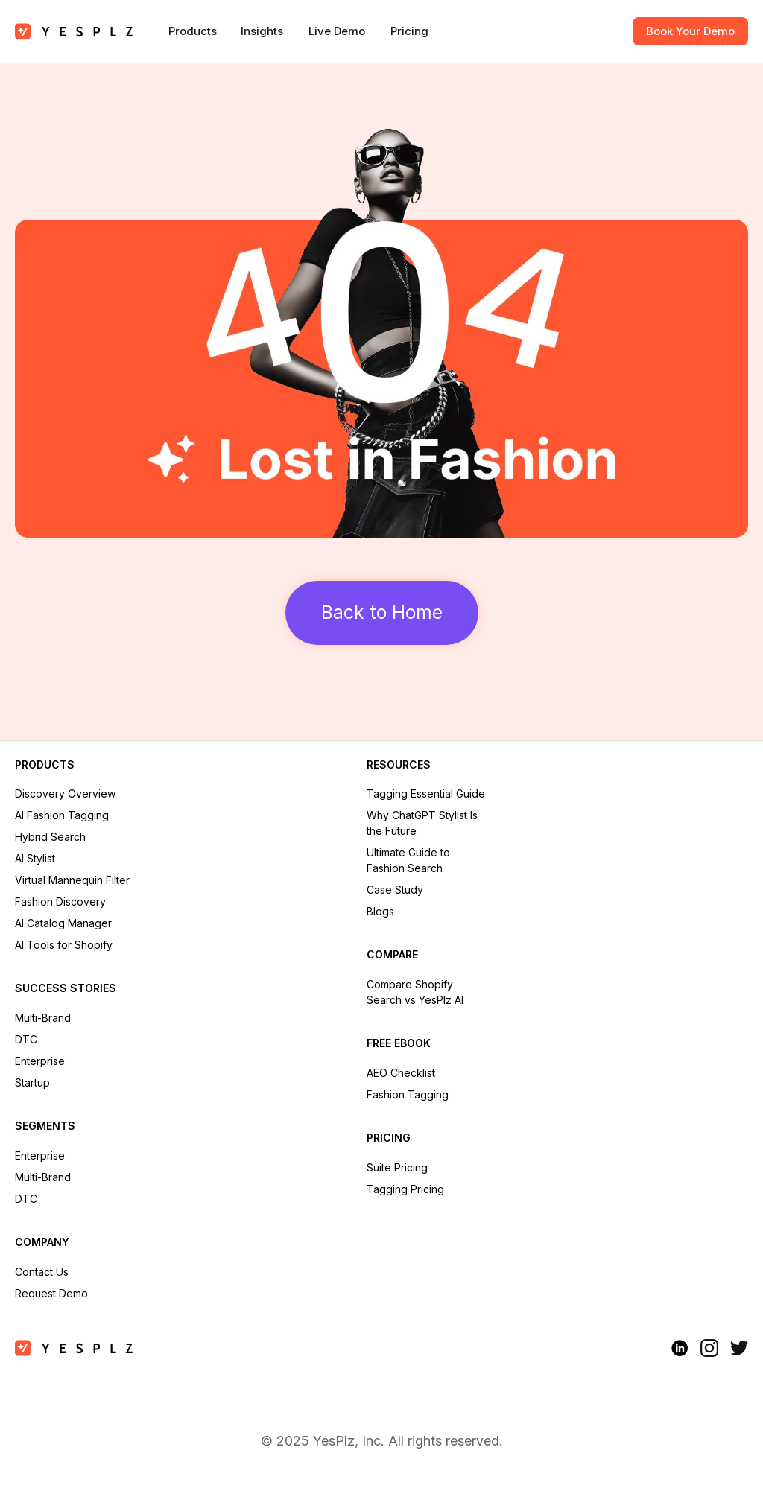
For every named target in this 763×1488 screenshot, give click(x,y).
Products (192, 31)
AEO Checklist (401, 1072)
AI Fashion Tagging (62, 815)
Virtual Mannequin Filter (72, 880)
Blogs (380, 911)
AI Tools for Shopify (64, 944)
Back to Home (382, 612)
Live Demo (336, 31)
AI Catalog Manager (63, 923)
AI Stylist (35, 858)
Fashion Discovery (60, 901)
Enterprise (40, 1061)
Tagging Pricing (405, 1189)
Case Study (395, 889)
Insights (262, 31)
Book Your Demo (690, 31)
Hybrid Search (50, 836)
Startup (32, 1082)
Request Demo (51, 1293)
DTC (26, 1039)
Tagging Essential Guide (426, 793)
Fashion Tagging (408, 1094)
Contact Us (42, 1271)
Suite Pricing (397, 1167)
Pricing (409, 31)
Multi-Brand (43, 1017)
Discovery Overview (65, 793)
